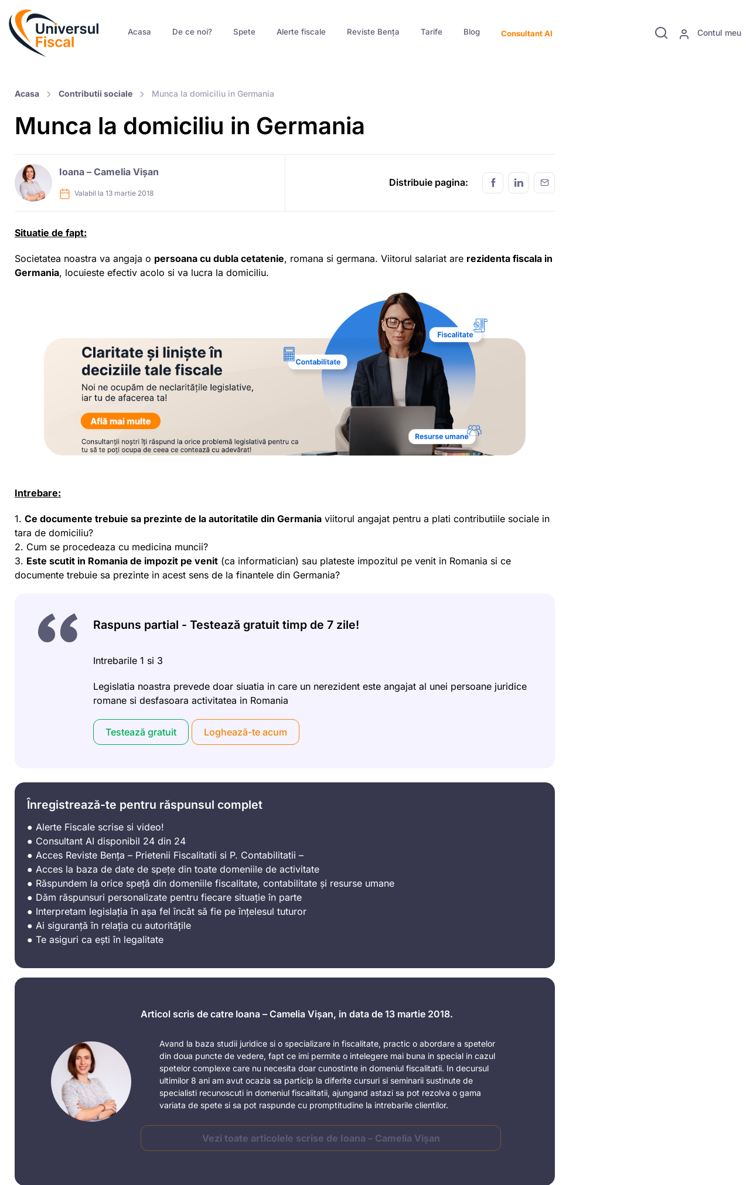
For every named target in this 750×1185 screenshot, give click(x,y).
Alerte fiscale (301, 31)
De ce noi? (192, 31)
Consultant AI (527, 33)
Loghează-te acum (245, 732)
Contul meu (710, 33)
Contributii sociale (95, 93)
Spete (244, 31)
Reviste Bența (373, 31)
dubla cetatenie (247, 258)
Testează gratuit (140, 732)
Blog (471, 31)
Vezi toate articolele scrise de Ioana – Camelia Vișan (321, 1138)
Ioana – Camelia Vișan (109, 172)
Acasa (139, 31)
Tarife (431, 31)
